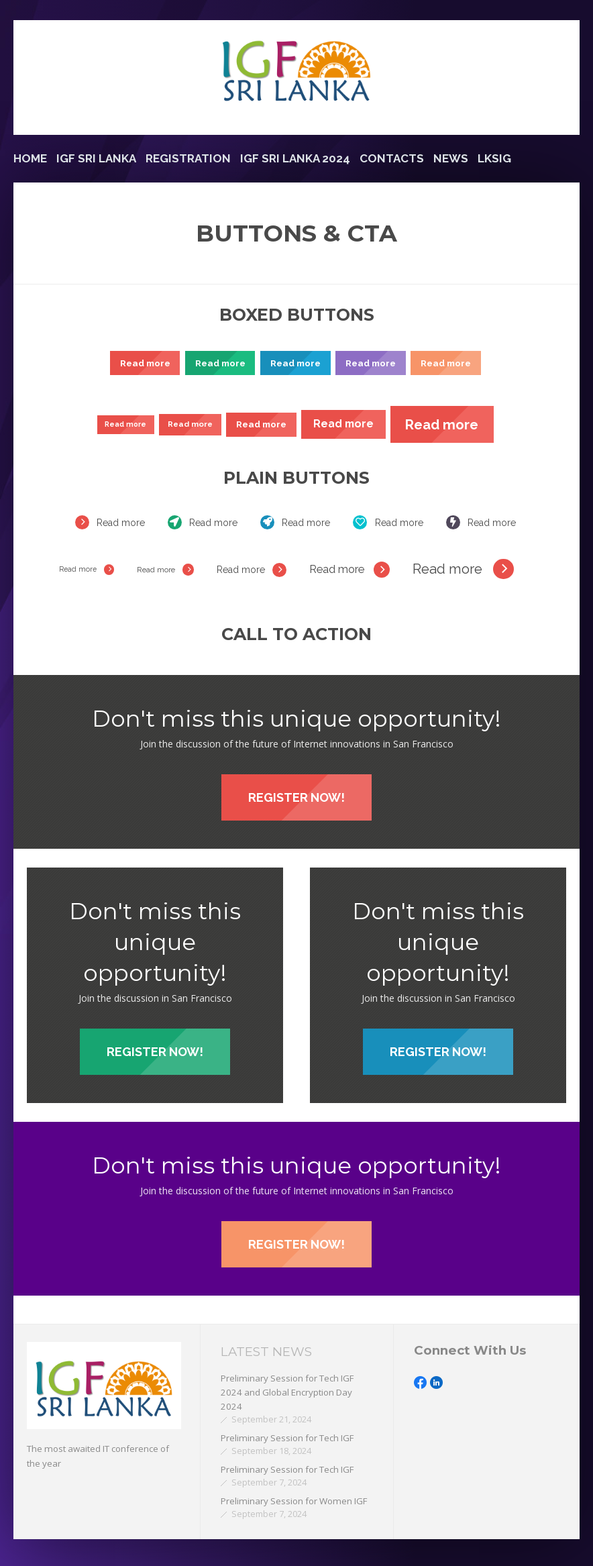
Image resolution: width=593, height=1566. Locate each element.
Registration (188, 158)
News (450, 158)
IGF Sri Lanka (96, 158)
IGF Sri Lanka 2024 (295, 158)
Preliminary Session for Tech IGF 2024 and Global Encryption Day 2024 (287, 1392)
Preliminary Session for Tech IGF (287, 1438)
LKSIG (494, 158)
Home (30, 158)
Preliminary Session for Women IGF (294, 1501)
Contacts (392, 158)
